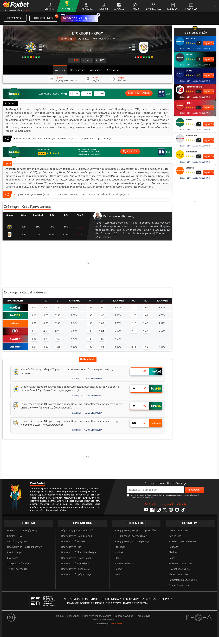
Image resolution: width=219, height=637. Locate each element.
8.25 (100, 60)
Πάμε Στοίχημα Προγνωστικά (77, 530)
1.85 (89, 339)
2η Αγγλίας (67, 38)
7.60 (57, 339)
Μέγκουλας (127, 216)
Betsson (190, 167)
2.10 (133, 331)
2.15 (133, 307)
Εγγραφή (194, 489)
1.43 (74, 60)
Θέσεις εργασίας (123, 616)
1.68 (145, 323)
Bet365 (189, 119)
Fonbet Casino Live (179, 585)
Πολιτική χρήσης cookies (97, 616)
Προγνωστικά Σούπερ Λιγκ (75, 569)
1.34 (34, 346)
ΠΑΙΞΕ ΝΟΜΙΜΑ (139, 93)
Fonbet (189, 103)
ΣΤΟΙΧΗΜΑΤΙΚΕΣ (136, 523)
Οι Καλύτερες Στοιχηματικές (131, 536)
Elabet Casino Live (178, 574)
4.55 (45, 307)
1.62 (145, 315)
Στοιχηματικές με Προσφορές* (132, 541)
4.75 (87, 60)
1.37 (34, 331)
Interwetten (191, 151)
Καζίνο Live (175, 536)
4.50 (45, 323)
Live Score (12, 558)
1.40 (34, 315)
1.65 (145, 307)
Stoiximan (190, 38)
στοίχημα (26, 10)
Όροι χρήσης (74, 616)
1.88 (89, 307)
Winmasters (191, 135)
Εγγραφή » (130, 151)
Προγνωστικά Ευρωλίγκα (75, 563)
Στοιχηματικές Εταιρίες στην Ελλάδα (135, 530)
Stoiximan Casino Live (180, 563)
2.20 (133, 315)
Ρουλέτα (173, 547)
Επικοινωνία (143, 616)
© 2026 (60, 616)
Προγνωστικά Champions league (78, 552)
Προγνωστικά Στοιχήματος (22, 530)
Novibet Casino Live (179, 569)
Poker (172, 558)
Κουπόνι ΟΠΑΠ (15, 536)
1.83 (89, 346)
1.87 (101, 323)
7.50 (57, 307)
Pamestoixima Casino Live (183, 580)
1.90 (101, 307)
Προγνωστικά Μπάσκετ (74, 541)
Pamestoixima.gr (194, 86)
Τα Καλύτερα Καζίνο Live (182, 541)
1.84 (101, 331)
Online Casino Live (178, 530)
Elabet (189, 70)
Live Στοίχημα (14, 552)
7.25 (57, 346)
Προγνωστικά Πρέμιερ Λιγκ (76, 574)
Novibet (189, 54)
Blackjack (174, 552)
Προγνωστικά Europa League (77, 558)
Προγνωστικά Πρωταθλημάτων (24, 547)
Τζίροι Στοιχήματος (18, 569)
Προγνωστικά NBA (71, 547)
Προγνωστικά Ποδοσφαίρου (76, 536)
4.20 (45, 339)
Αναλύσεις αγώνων (18, 541)
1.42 (34, 323)
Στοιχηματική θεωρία (19, 563)
